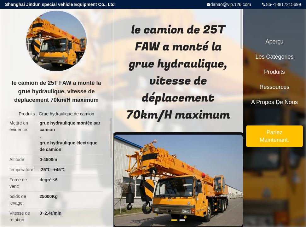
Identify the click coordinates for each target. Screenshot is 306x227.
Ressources (274, 87)
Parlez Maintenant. (274, 136)
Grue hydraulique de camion (66, 113)
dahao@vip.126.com (231, 4)
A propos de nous (274, 102)
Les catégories (274, 57)
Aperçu (274, 41)
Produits (27, 113)
